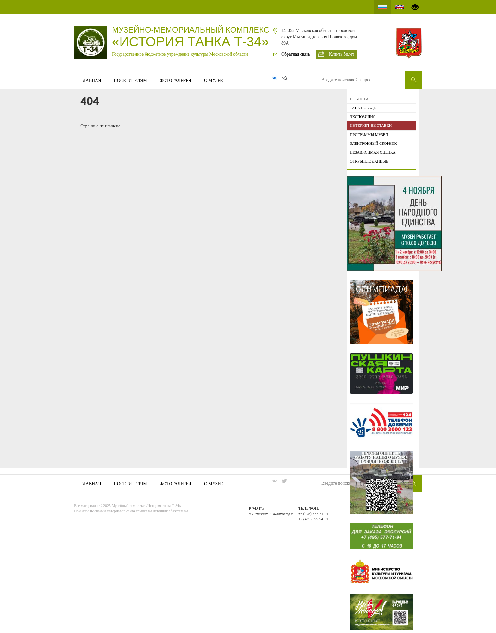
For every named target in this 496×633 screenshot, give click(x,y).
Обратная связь (295, 54)
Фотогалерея (175, 80)
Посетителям (130, 80)
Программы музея (369, 134)
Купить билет (341, 54)
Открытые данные (369, 161)
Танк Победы (363, 108)
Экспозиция (362, 116)
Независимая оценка (373, 152)
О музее (213, 80)
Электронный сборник (373, 143)
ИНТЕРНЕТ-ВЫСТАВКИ (371, 125)
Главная (90, 80)
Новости (359, 99)
